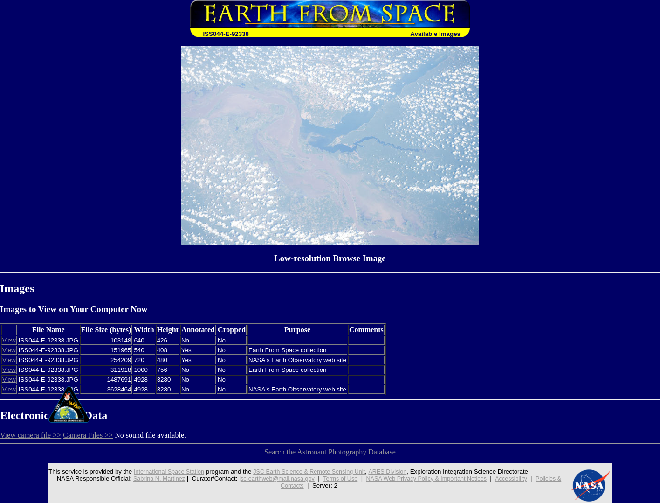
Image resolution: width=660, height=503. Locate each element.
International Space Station (160, 471)
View (9, 340)
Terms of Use (339, 478)
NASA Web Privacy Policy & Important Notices (430, 478)
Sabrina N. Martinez (151, 478)
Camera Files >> (88, 435)
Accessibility (519, 478)
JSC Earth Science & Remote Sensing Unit (306, 471)
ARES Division (388, 471)
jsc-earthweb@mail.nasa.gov (272, 478)
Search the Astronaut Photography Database (330, 452)
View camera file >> (30, 435)
